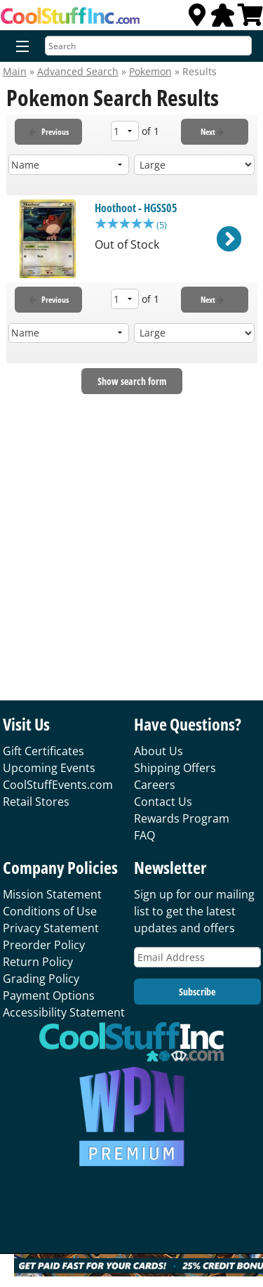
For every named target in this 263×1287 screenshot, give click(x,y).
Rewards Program (181, 818)
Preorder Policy (44, 945)
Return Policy (38, 961)
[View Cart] (250, 19)
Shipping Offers (175, 768)
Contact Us (163, 801)
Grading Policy (41, 978)
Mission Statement (52, 894)
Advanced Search (78, 71)
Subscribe (197, 991)
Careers (154, 784)
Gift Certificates (43, 751)
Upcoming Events (49, 768)
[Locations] (197, 19)
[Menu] (19, 47)
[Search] (148, 45)
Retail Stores (36, 801)
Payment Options (49, 995)
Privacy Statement (51, 928)
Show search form (131, 381)
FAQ (144, 835)
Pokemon (150, 71)
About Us (158, 751)
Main (15, 71)
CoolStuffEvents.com (58, 784)
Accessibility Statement (64, 1012)
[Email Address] (197, 957)
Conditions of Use (50, 911)
